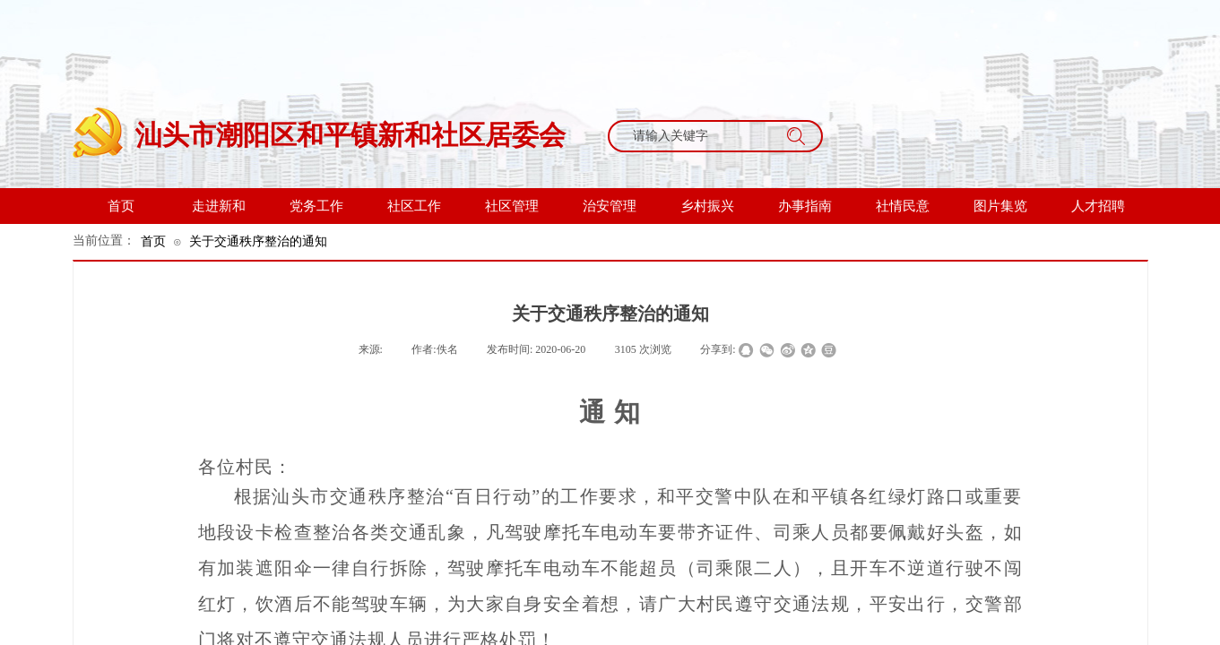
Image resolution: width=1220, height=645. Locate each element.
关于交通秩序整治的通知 (258, 241)
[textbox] (698, 136)
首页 (153, 241)
